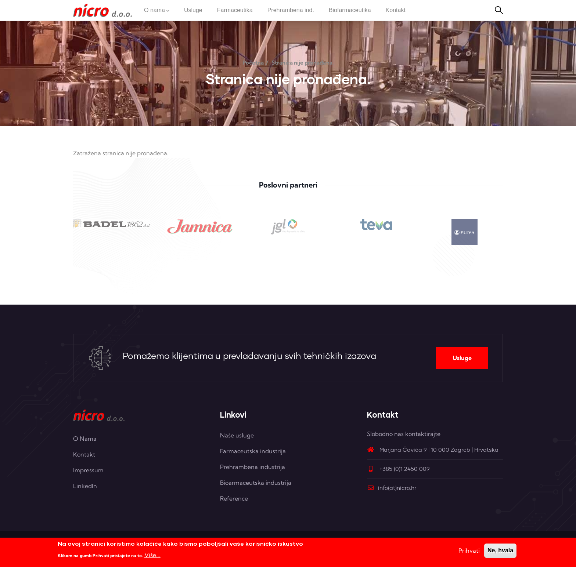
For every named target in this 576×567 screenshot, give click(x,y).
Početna (253, 62)
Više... (152, 555)
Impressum (88, 470)
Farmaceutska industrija (253, 451)
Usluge (462, 357)
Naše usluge (237, 435)
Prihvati (469, 551)
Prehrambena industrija (252, 466)
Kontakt (84, 454)
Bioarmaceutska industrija (255, 482)
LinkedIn (85, 486)
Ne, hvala (500, 551)
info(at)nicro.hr (391, 488)
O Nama (85, 438)
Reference (234, 498)
